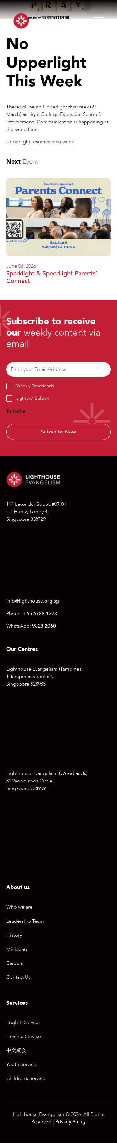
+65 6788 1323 (40, 613)
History (14, 935)
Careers (14, 963)
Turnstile (15, 411)
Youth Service (21, 1064)
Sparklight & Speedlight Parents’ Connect (51, 277)
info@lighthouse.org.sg (32, 601)
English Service (23, 1022)
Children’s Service (25, 1078)
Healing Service (23, 1036)
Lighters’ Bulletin (32, 398)
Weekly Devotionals (35, 386)
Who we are (19, 907)
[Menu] (99, 21)
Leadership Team (25, 921)
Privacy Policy (70, 1121)
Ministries (16, 949)
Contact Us (18, 977)
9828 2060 (44, 626)
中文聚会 (16, 1050)
